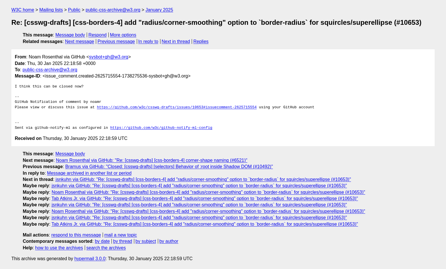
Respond (97, 34)
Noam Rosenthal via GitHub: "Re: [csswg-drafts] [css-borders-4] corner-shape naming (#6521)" (151, 160)
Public (74, 9)
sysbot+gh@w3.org (108, 56)
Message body (70, 34)
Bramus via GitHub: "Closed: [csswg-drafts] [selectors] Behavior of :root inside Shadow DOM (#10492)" (169, 166)
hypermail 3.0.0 (89, 258)
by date (102, 241)
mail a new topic (120, 235)
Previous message (116, 41)
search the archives (106, 247)
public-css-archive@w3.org (113, 9)
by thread (122, 241)
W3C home (22, 9)
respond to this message (76, 235)
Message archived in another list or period (89, 173)
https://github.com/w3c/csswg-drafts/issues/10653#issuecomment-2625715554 (177, 107)
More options (123, 34)
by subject (145, 241)
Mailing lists (51, 9)
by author (168, 241)
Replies (200, 41)
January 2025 (159, 9)
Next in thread (176, 41)
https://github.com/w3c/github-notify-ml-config (161, 128)
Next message (79, 41)
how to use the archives (59, 247)
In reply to (148, 41)
